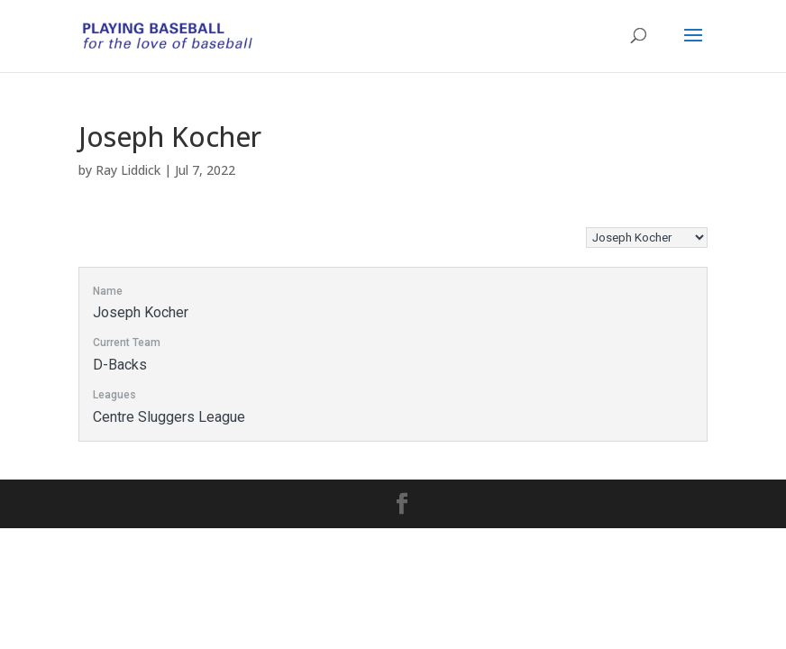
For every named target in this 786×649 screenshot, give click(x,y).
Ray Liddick (128, 169)
